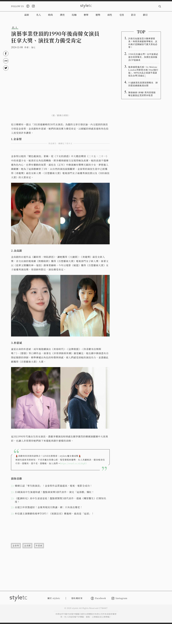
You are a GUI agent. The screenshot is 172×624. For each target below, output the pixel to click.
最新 (26, 14)
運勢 (97, 14)
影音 (133, 14)
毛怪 (121, 14)
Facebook (98, 598)
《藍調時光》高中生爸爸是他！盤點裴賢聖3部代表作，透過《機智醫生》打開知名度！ (60, 500)
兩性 (109, 14)
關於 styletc (53, 598)
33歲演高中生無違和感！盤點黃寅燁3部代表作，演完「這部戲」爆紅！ (54, 492)
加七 (33, 47)
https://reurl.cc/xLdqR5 (73, 463)
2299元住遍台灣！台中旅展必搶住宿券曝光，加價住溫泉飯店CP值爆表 (143, 56)
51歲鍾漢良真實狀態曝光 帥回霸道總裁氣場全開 (143, 84)
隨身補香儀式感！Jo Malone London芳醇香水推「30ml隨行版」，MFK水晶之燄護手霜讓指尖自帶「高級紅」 (143, 71)
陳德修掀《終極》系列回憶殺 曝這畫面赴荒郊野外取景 (143, 94)
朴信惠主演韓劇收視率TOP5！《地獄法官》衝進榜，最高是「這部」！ (54, 513)
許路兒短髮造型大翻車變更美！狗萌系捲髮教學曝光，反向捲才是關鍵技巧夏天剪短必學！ (142, 43)
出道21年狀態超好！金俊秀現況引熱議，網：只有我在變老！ (49, 507)
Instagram (119, 598)
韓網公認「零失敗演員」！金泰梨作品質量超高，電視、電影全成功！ (53, 485)
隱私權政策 (77, 598)
